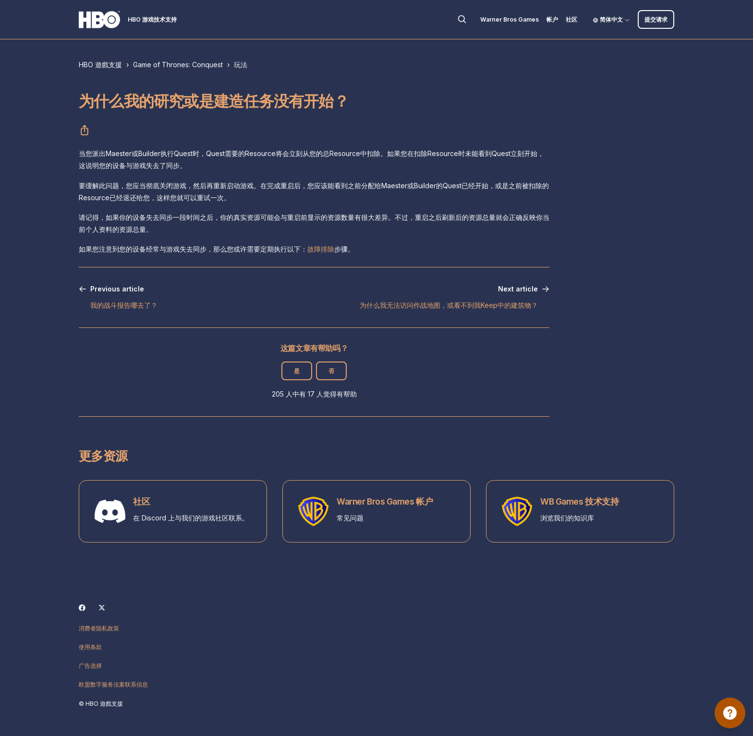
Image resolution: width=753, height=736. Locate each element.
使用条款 (90, 647)
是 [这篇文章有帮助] (297, 370)
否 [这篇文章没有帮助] (331, 370)
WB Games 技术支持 (579, 501)
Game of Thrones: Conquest (178, 64)
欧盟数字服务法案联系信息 (113, 684)
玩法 (240, 64)
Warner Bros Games (509, 19)
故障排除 (320, 249)
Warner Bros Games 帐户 (385, 501)
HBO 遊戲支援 (100, 64)
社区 (571, 19)
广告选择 (90, 665)
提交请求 (656, 19)
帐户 (552, 19)
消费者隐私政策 (99, 628)
